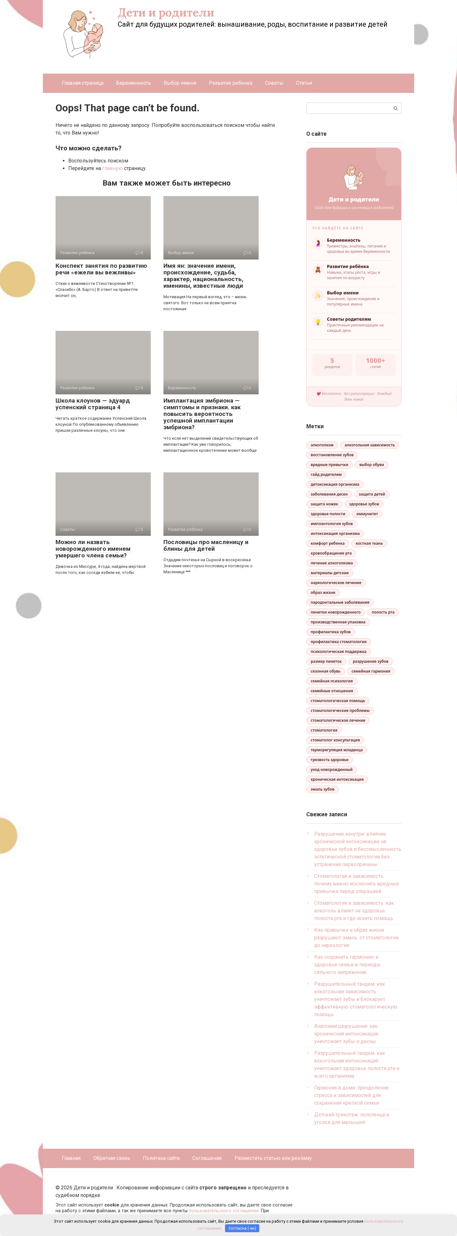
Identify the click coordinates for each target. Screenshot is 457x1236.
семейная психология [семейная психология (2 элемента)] (332, 681)
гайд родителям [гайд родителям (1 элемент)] (326, 474)
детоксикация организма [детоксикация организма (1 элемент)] (335, 484)
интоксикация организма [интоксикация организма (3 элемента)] (335, 533)
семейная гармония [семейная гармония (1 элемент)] (371, 671)
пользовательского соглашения (224, 1210)
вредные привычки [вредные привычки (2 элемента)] (329, 464)
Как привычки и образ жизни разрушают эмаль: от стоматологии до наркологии (356, 937)
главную (112, 168)
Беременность (133, 83)
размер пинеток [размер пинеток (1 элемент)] (326, 661)
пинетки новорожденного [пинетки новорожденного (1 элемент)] (336, 612)
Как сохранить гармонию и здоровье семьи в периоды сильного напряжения (347, 964)
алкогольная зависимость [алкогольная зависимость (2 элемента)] (370, 445)
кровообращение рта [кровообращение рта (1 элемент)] (331, 553)
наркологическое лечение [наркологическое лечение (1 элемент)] (336, 582)
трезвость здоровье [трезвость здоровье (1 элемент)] (329, 759)
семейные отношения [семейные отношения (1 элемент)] (332, 691)
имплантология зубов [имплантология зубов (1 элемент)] (332, 523)
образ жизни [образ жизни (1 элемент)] (323, 592)
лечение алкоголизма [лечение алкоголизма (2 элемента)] (332, 563)
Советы (274, 83)
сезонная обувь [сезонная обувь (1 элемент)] (326, 671)
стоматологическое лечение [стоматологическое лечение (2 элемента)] (338, 720)
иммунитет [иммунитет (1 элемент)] (367, 513)
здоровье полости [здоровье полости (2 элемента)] (328, 513)
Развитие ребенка (230, 83)
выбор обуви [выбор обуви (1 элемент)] (371, 464)
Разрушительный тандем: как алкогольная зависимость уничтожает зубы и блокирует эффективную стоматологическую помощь (355, 999)
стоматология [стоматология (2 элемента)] (324, 730)
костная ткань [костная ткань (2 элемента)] (369, 543)
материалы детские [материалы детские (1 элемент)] (330, 572)
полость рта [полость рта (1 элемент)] (383, 612)
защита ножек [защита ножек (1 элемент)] (324, 504)
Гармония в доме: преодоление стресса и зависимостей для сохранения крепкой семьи (351, 1095)
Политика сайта (161, 1158)
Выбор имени (180, 83)
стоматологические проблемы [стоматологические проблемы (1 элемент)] (340, 710)
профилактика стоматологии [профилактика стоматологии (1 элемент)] (339, 641)
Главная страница (82, 83)
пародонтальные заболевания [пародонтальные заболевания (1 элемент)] (340, 602)
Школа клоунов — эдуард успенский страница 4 (93, 404)
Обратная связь (111, 1158)
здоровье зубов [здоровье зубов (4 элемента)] (364, 504)
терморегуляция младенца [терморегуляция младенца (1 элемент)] (337, 750)
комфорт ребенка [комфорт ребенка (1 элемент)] (328, 543)
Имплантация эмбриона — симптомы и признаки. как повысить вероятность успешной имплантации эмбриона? (202, 414)
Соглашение (207, 1158)
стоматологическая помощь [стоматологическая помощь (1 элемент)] (338, 700)
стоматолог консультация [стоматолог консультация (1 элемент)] (335, 740)
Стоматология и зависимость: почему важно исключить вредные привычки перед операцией (356, 883)
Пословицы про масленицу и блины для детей (205, 545)
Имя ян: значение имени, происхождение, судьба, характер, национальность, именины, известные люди (203, 275)
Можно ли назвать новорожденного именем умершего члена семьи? (93, 548)
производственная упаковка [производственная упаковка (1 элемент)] (338, 622)
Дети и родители (166, 12)
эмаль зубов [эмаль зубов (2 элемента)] (322, 789)
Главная (71, 1158)
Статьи (304, 83)
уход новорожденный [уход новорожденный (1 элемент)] (332, 769)
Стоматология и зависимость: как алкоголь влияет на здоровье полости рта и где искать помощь (354, 910)
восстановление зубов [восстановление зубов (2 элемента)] (332, 454)
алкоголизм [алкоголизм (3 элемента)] (322, 445)
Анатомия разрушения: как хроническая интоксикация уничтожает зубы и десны (346, 1033)
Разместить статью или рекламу (273, 1158)
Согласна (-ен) (242, 1228)
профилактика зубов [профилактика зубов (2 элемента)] (331, 631)
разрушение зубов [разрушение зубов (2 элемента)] (370, 661)
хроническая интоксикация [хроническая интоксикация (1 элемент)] (337, 779)
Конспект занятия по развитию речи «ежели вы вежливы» (101, 269)
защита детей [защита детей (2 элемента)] (372, 494)
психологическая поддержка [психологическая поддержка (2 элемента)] (339, 651)
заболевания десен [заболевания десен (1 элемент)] (329, 494)
